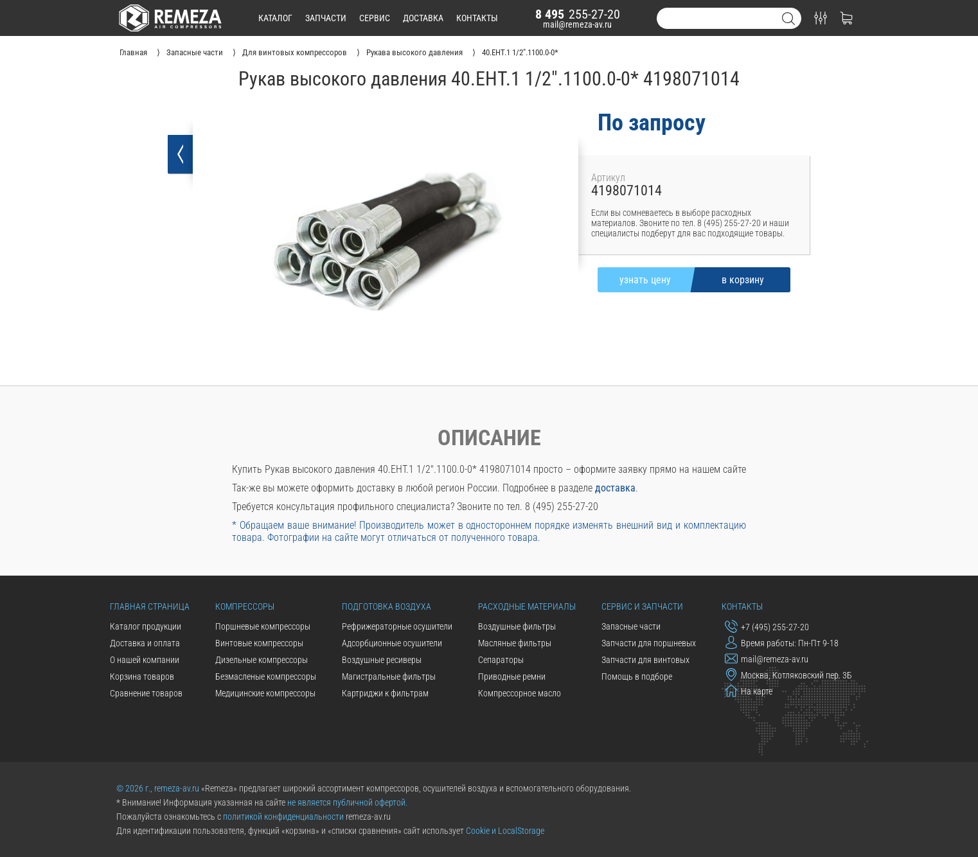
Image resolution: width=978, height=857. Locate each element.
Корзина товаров (142, 676)
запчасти (325, 18)
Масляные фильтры (514, 643)
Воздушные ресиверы (382, 660)
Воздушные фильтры (517, 626)
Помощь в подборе (636, 676)
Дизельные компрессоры (261, 660)
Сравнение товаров (146, 693)
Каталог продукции (145, 626)
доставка (423, 18)
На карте (748, 690)
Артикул (608, 178)
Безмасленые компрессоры (265, 676)
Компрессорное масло (519, 693)
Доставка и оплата (145, 643)
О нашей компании (144, 660)
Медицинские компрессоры (265, 693)
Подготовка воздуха (386, 606)
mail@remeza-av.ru (577, 24)
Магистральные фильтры (389, 676)
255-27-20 (577, 14)
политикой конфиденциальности (283, 816)
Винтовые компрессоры (259, 643)
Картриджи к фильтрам (385, 693)
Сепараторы (501, 660)
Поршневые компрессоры (262, 626)
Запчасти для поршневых (648, 643)
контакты (477, 18)
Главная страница (150, 606)
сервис (374, 18)
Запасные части (631, 626)
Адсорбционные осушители (392, 643)
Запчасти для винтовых (645, 660)
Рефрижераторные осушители (397, 626)
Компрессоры (244, 606)
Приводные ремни (512, 676)
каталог (275, 18)
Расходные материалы (527, 606)
